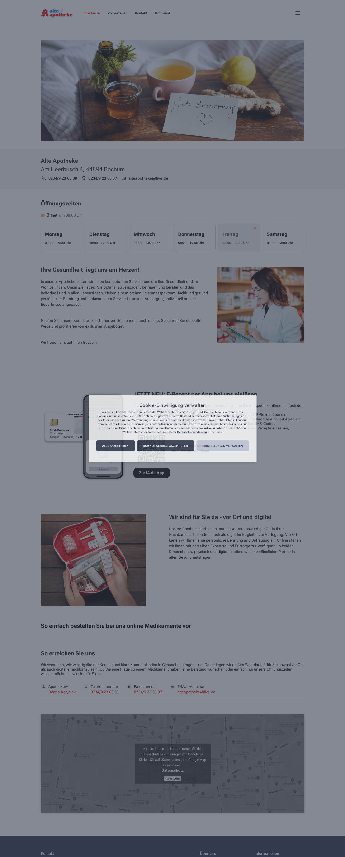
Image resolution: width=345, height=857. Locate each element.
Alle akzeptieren (115, 446)
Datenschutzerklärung (192, 432)
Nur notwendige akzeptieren (165, 446)
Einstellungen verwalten (222, 446)
